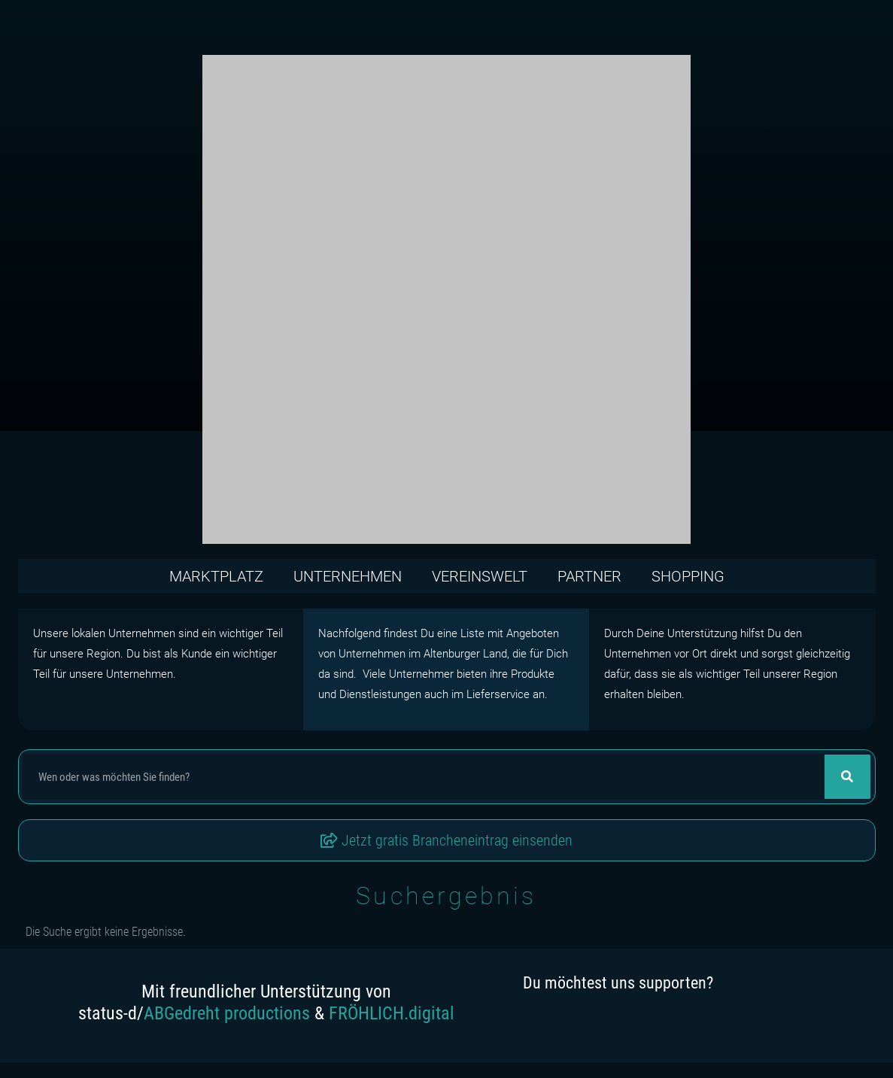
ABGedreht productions (227, 1013)
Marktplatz (216, 576)
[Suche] (847, 777)
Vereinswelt (479, 576)
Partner (589, 576)
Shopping (688, 576)
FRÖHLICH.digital (391, 1013)
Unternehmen (347, 576)
